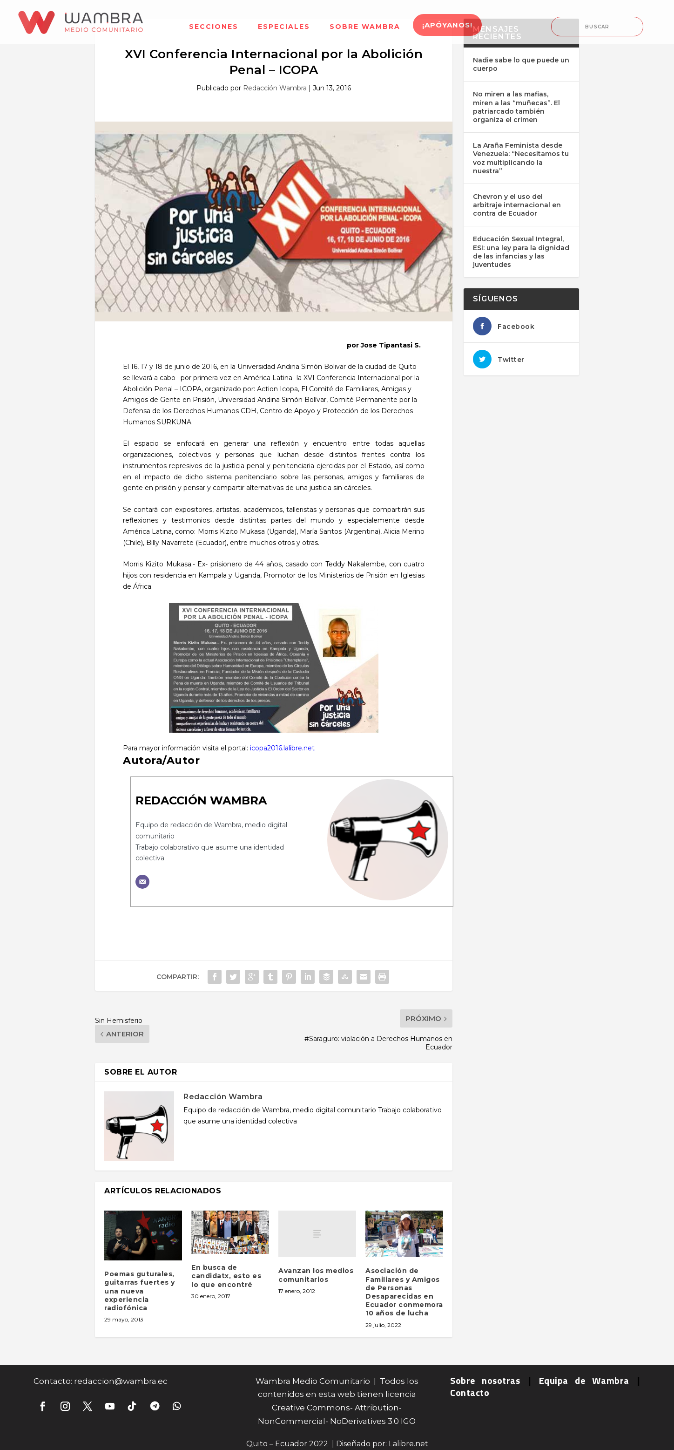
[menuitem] (213, 21)
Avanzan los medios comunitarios (315, 1274)
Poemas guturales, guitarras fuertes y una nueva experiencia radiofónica (139, 1291)
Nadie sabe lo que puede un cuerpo (521, 64)
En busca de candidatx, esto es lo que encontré (226, 1275)
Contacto (469, 1392)
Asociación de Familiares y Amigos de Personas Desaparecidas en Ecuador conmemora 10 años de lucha (404, 1291)
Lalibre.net (408, 1443)
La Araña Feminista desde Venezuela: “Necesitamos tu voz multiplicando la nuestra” (521, 158)
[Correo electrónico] (142, 882)
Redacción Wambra (275, 88)
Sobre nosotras (485, 1380)
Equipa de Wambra (584, 1380)
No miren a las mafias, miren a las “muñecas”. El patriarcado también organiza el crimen (516, 107)
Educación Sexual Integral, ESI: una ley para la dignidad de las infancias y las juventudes (521, 252)
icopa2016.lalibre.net (282, 748)
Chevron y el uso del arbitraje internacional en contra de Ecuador (517, 205)
